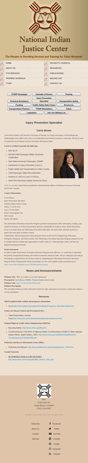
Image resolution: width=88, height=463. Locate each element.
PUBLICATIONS (57, 73)
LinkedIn (56, 439)
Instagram (56, 449)
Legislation (32, 113)
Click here (8, 185)
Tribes (68, 109)
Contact (35, 434)
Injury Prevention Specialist (44, 99)
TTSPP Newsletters (44, 109)
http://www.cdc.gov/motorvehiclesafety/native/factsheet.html (37, 318)
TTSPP (9, 83)
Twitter (56, 429)
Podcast (56, 454)
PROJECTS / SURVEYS (60, 63)
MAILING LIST (56, 78)
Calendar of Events (44, 94)
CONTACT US (56, 83)
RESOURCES (56, 68)
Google (57, 444)
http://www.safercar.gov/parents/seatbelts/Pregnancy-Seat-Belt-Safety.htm (43, 306)
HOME (8, 63)
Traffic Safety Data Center (44, 105)
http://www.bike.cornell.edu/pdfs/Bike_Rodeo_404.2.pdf (31, 360)
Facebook (57, 424)
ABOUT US (10, 68)
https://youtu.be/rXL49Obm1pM (28, 283)
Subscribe (36, 424)
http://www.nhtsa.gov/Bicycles (34, 328)
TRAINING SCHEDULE (15, 78)
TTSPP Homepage (19, 94)
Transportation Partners (19, 109)
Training (68, 94)
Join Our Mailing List (56, 113)
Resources (68, 105)
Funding (19, 105)
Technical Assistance (19, 101)
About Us (35, 429)
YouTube (56, 434)
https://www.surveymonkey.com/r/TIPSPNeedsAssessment (26, 264)
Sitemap (35, 439)
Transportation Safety (68, 101)
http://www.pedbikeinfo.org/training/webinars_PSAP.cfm (50, 347)
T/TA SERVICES (13, 73)
